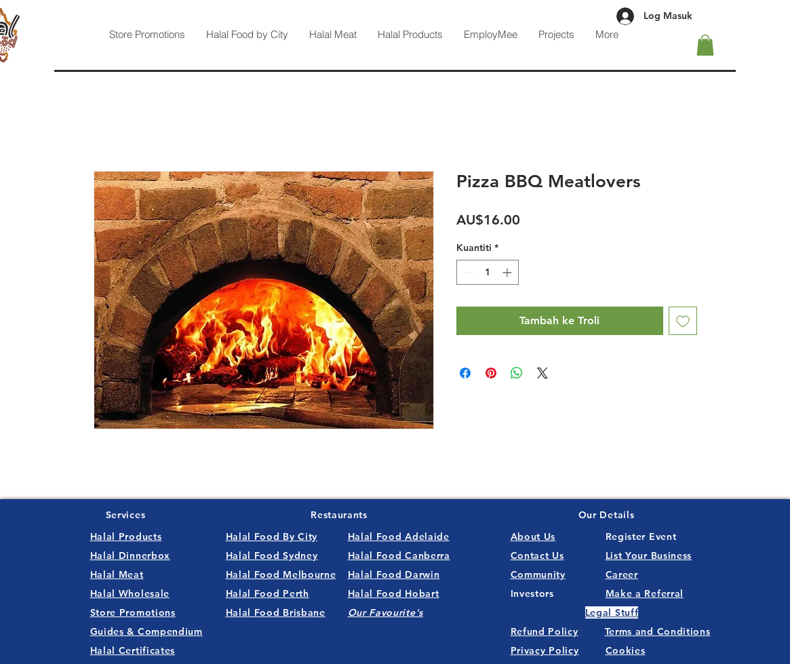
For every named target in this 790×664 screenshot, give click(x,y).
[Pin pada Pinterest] (491, 373)
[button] (705, 45)
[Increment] (508, 272)
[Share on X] (542, 373)
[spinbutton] (487, 272)
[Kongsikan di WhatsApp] (517, 373)
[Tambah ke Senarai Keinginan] (683, 321)
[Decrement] (466, 272)
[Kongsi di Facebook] (465, 373)
